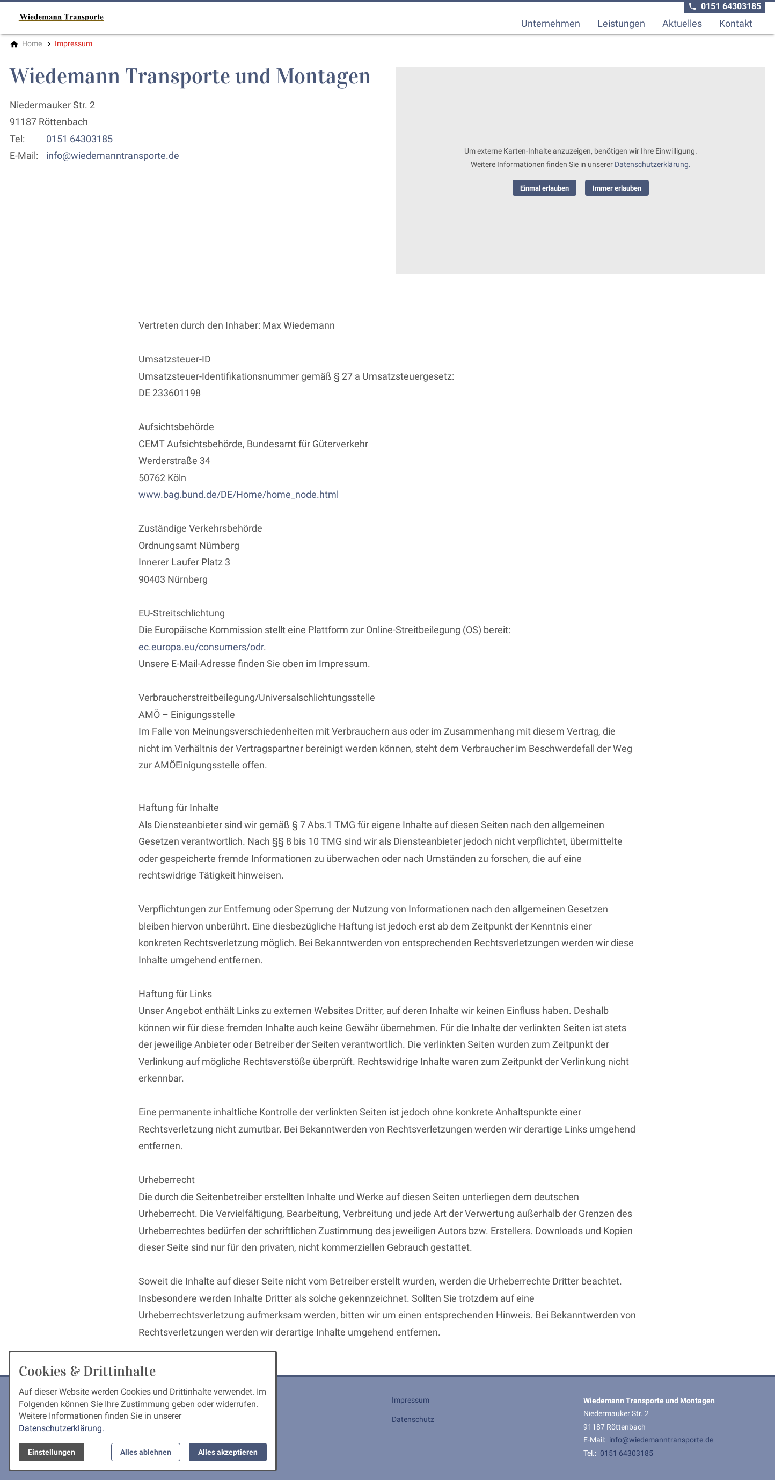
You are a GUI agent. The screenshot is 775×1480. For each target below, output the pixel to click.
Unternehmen (550, 23)
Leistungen (621, 23)
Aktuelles (682, 23)
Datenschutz (413, 1419)
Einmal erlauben (544, 188)
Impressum (410, 1400)
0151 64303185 (79, 138)
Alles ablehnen (145, 1452)
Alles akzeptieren (228, 1452)
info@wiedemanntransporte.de (112, 155)
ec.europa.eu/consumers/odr (201, 646)
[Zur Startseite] (61, 17)
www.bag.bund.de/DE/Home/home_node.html (238, 494)
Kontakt (735, 23)
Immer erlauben (617, 188)
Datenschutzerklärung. (653, 164)
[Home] (32, 43)
